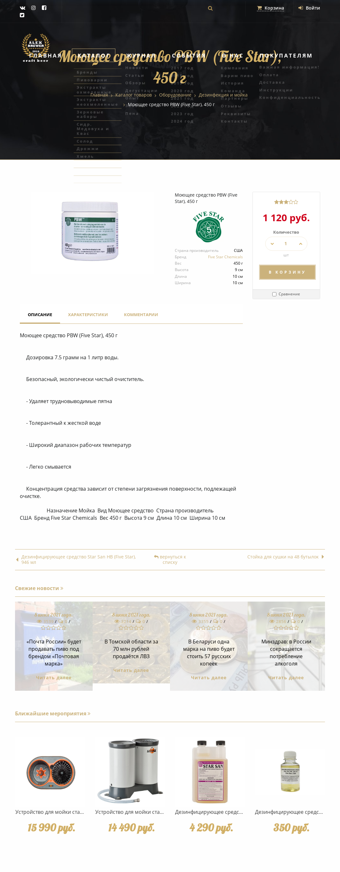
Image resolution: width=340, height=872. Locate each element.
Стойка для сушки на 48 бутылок (285, 557)
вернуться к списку (170, 559)
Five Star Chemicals (225, 257)
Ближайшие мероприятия (52, 713)
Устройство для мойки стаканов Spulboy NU (69, 811)
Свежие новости (39, 588)
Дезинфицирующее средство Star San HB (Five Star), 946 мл (76, 559)
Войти (309, 8)
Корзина (270, 8)
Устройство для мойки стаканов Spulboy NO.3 (151, 811)
